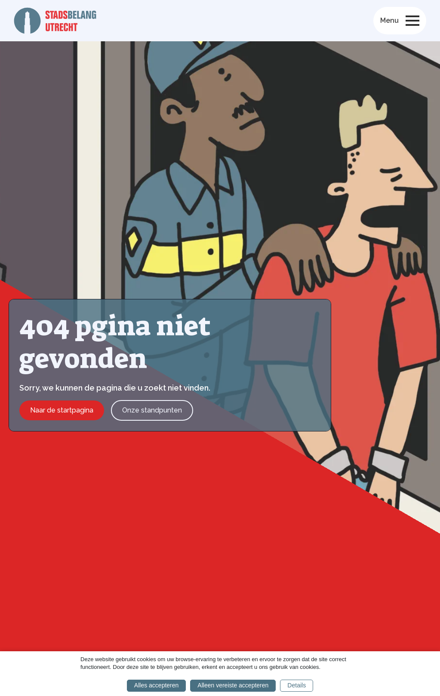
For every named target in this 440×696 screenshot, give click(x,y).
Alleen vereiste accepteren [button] (232, 685)
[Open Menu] (412, 21)
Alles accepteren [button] (156, 685)
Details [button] (296, 685)
